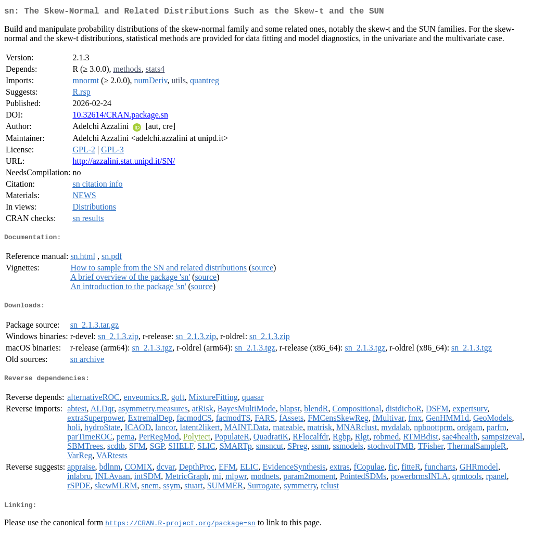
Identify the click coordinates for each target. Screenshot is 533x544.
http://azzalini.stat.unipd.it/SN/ (123, 163)
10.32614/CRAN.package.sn (120, 116)
